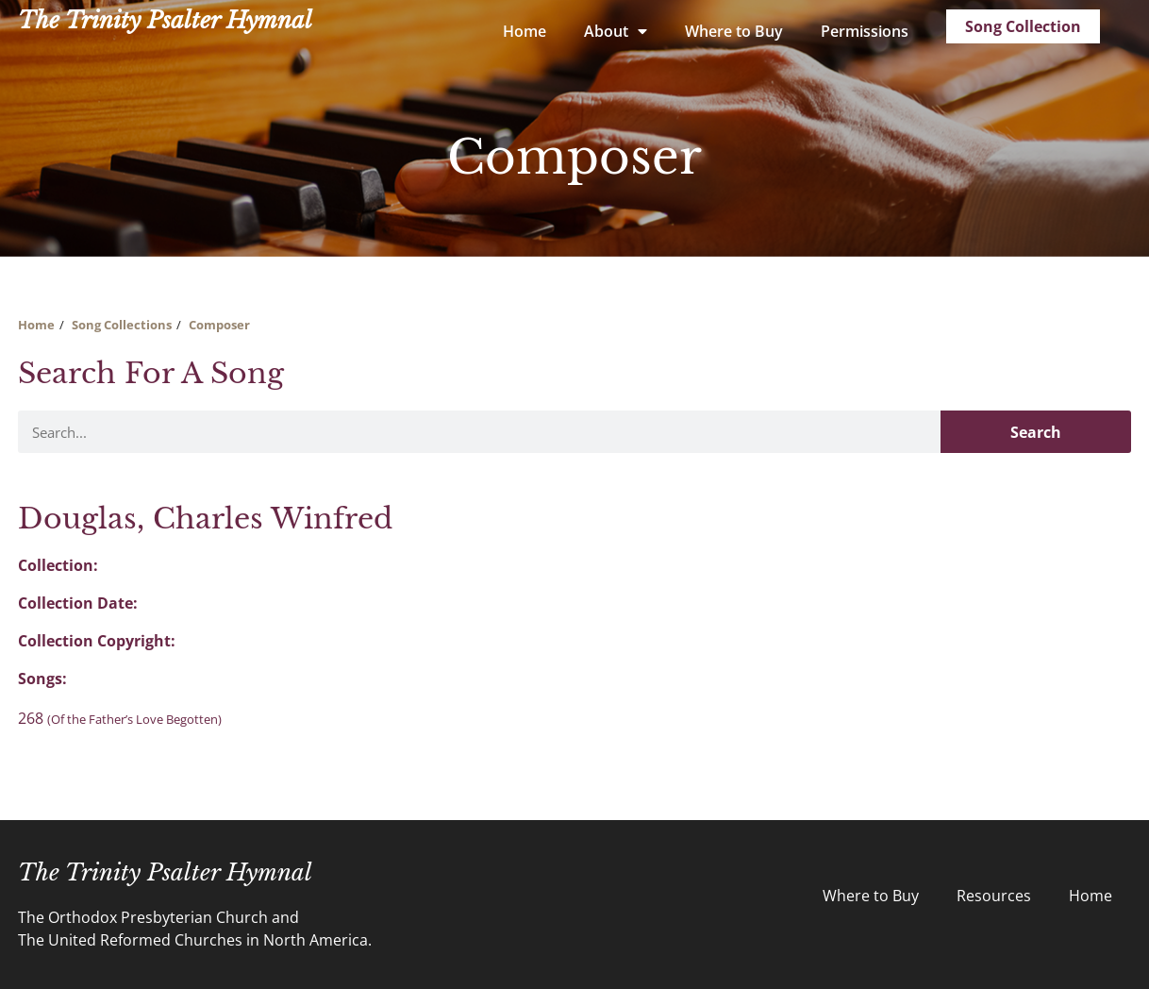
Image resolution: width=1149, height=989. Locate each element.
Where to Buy (734, 31)
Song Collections (122, 324)
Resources (994, 895)
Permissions (864, 31)
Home (524, 31)
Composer (219, 324)
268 (120, 718)
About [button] (615, 31)
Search (1035, 432)
